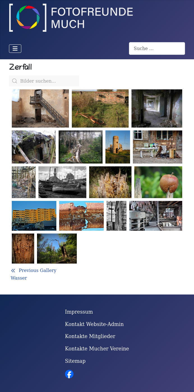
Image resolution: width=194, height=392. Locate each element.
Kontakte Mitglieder (90, 336)
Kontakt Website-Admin (94, 324)
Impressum (79, 312)
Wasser (19, 278)
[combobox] (157, 48)
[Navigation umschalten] (15, 48)
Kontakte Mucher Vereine (97, 349)
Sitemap (75, 361)
